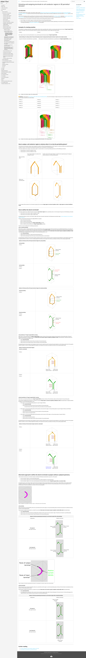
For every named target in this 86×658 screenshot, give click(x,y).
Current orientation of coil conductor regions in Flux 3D (8, 31)
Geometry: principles (6, 14)
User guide (3, 5)
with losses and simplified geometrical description (53, 12)
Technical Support (53, 653)
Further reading (78, 18)
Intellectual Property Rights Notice (46, 653)
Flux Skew (2, 68)
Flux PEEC (2, 69)
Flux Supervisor (3, 9)
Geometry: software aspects (7, 15)
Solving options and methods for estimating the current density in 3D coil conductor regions (9, 37)
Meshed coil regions (7, 29)
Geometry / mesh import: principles (8, 22)
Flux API (3, 66)
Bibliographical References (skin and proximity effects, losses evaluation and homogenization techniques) (8, 48)
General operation (5, 11)
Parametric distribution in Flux (5, 83)
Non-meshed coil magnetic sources (9, 41)
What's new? (3, 6)
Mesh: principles (5, 19)
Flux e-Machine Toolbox (4, 74)
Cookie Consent (59, 653)
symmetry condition (57, 16)
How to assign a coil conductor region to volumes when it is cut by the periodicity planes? (80, 9)
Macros (2, 79)
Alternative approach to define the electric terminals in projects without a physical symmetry (80, 15)
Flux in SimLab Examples (4, 77)
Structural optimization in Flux (7, 50)
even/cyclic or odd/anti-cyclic (34, 22)
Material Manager (4, 73)
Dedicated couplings (5, 64)
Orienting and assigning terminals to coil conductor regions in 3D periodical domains (9, 34)
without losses (42, 12)
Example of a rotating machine (80, 7)
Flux (2, 10)
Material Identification (4, 70)
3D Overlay (4, 65)
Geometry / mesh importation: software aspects (7, 24)
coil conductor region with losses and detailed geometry (38, 96)
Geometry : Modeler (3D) (6, 18)
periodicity (66, 13)
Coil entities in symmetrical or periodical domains (8, 45)
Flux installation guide (4, 82)
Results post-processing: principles (8, 54)
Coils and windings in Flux (7, 28)
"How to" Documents (4, 7)
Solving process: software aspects (8, 53)
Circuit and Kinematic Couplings (7, 60)
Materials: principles (6, 25)
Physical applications (5, 59)
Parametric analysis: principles (7, 58)
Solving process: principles (7, 52)
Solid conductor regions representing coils (7, 40)
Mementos (2, 78)
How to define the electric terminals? (80, 12)
